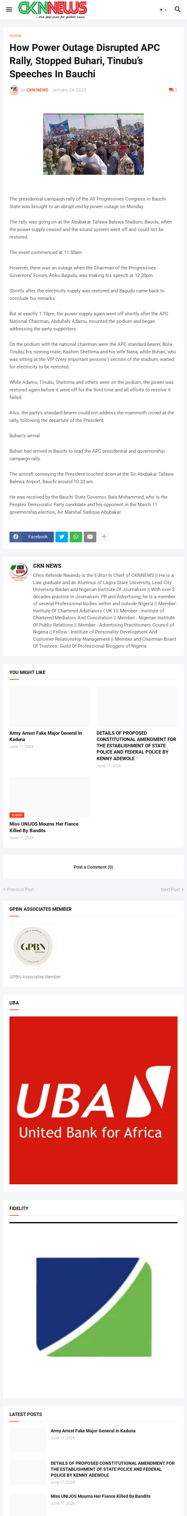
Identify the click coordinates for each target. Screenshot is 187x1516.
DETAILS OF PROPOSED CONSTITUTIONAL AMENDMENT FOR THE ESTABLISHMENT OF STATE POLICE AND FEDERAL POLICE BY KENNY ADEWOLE (136, 745)
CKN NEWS (47, 565)
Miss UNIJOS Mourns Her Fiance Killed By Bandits (43, 827)
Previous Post (20, 889)
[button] (8, 9)
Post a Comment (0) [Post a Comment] (93, 867)
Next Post (170, 889)
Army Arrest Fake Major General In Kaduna (45, 736)
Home (15, 36)
